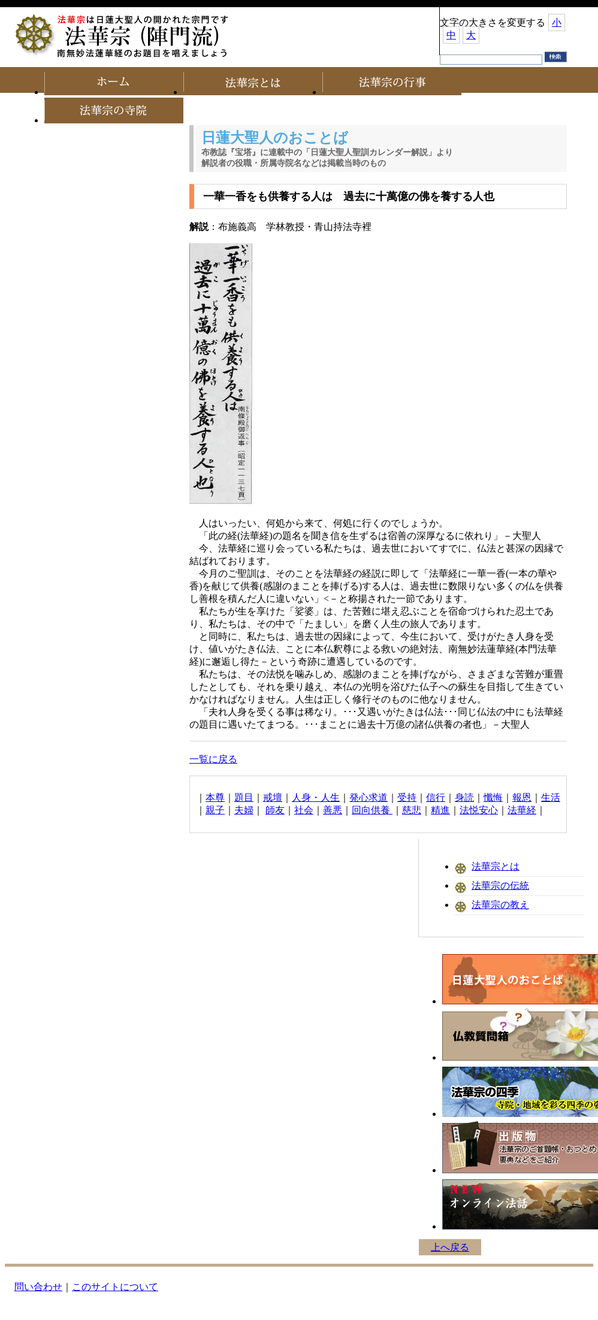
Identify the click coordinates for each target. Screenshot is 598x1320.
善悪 (332, 810)
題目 (243, 797)
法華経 (522, 810)
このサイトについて (115, 1287)
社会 (303, 810)
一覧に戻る (213, 759)
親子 (215, 810)
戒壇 (272, 797)
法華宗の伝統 (500, 885)
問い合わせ (38, 1287)
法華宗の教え (500, 905)
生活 (550, 797)
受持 (406, 797)
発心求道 (368, 797)
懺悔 (493, 797)
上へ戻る (450, 1247)
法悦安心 (479, 810)
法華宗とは (496, 866)
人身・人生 (316, 797)
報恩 (521, 797)
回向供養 (372, 810)
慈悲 (411, 810)
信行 (435, 797)
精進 (440, 810)
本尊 (215, 797)
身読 (464, 797)
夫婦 (243, 810)
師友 (275, 810)
